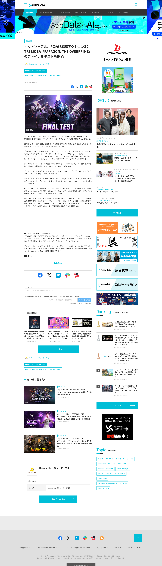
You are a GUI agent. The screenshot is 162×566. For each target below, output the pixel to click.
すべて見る (58, 349)
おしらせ (118, 548)
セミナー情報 (80, 12)
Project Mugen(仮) (123, 469)
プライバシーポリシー (135, 548)
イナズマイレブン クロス (105, 459)
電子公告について (102, 548)
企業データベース (46, 12)
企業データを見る (58, 499)
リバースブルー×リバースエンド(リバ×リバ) (111, 474)
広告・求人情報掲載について (48, 548)
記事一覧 (30, 12)
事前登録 (29, 41)
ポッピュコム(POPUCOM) (105, 469)
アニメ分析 (123, 12)
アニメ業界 (108, 12)
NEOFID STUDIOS (103, 488)
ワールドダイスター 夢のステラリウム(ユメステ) (112, 483)
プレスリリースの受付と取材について (77, 548)
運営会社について (25, 548)
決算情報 (95, 12)
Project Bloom (102, 478)
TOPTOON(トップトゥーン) (106, 464)
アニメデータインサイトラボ (124, 459)
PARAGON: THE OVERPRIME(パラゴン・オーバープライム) (43, 76)
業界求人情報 (64, 12)
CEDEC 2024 (122, 464)
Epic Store (58, 263)
